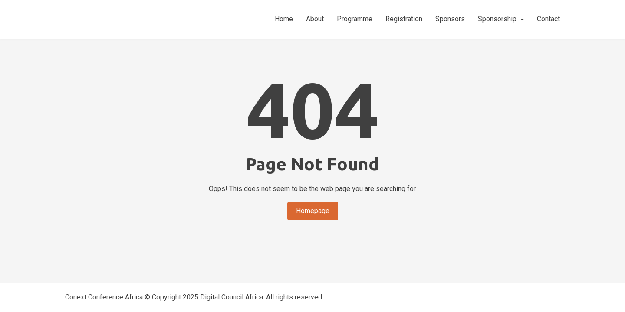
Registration (403, 19)
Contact (548, 19)
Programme (354, 19)
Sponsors (450, 19)
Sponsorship (497, 19)
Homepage (312, 211)
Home (284, 19)
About (315, 19)
